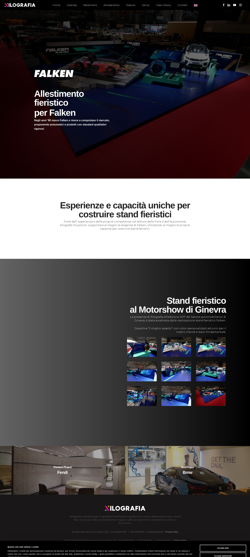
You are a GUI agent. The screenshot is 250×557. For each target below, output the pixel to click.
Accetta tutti (222, 532)
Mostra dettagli (118, 551)
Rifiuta (223, 548)
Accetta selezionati (223, 540)
